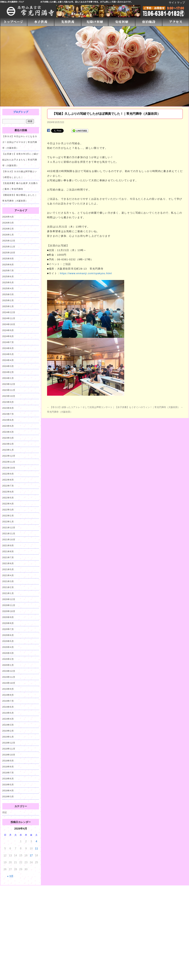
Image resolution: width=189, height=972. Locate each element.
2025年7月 (8, 270)
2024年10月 (8, 324)
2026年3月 (8, 223)
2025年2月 (8, 300)
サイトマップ (177, 2)
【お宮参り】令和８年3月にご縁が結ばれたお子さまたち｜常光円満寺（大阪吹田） (20, 160)
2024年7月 (8, 342)
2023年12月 (8, 384)
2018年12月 (8, 743)
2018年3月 (8, 796)
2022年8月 (8, 480)
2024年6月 (8, 348)
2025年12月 (8, 240)
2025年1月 (8, 306)
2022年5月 (8, 498)
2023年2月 (8, 444)
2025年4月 (8, 288)
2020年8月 (8, 623)
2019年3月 (8, 725)
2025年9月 (8, 258)
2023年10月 (8, 396)
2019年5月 (8, 713)
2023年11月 (8, 390)
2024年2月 (8, 372)
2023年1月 (8, 450)
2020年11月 (8, 605)
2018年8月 (8, 766)
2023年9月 (8, 402)
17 (31, 855)
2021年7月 (8, 557)
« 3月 (10, 876)
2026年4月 (8, 217)
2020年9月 (8, 617)
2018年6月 (8, 778)
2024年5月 (8, 354)
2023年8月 (8, 408)
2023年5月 (8, 426)
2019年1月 (8, 737)
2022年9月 (8, 474)
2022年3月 (8, 509)
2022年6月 (8, 492)
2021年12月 (8, 527)
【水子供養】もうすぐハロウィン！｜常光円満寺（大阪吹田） (149, 407)
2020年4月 (8, 647)
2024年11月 (8, 318)
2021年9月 (8, 545)
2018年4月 (8, 790)
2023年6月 (8, 420)
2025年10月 (8, 252)
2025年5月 (8, 282)
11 (36, 848)
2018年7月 (8, 772)
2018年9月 (8, 761)
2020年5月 (8, 641)
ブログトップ (20, 111)
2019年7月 (8, 701)
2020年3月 (8, 653)
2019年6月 (8, 707)
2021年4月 (8, 575)
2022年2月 (8, 515)
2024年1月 (8, 378)
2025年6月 (8, 276)
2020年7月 (8, 629)
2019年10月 (8, 683)
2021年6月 (8, 563)
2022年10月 (8, 468)
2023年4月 (8, 432)
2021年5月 (8, 569)
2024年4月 (8, 360)
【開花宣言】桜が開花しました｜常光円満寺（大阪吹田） (19, 198)
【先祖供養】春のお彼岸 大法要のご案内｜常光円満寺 (20, 186)
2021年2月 (8, 587)
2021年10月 (8, 539)
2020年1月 (8, 665)
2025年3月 (8, 294)
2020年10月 (8, 611)
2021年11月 (8, 533)
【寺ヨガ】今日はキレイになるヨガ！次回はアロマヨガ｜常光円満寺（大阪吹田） (19, 142)
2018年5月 (8, 784)
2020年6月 (8, 635)
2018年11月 (8, 749)
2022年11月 (8, 462)
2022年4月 (8, 503)
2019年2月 (8, 731)
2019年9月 (8, 689)
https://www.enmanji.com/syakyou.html (86, 273)
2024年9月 (8, 330)
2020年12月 (8, 599)
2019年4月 (8, 719)
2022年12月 (8, 456)
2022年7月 (8, 486)
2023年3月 (8, 438)
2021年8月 (8, 551)
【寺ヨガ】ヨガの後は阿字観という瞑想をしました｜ (19, 174)
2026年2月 (8, 229)
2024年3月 (8, 366)
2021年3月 (8, 581)
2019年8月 (8, 695)
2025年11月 (8, 246)
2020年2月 (8, 659)
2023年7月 (8, 414)
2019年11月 (8, 677)
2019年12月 (8, 671)
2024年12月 (8, 312)
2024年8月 (8, 336)
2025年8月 (8, 264)
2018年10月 (8, 755)
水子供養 (44, 2)
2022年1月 (8, 521)
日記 (4, 812)
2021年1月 (8, 593)
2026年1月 (8, 235)
